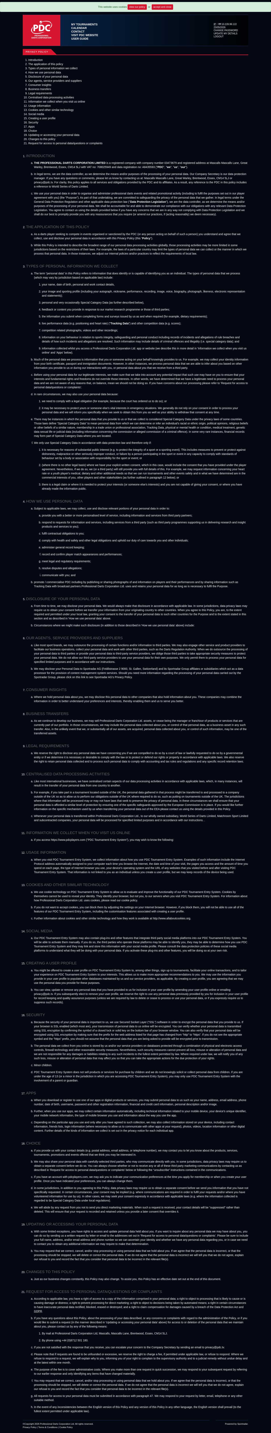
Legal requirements (40, 93)
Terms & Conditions (48, 1427)
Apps (31, 126)
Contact (77, 31)
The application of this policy (45, 64)
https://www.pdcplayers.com (68, 839)
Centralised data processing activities (51, 97)
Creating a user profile (42, 118)
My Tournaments (84, 24)
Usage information (39, 105)
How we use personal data (44, 72)
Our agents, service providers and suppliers (55, 80)
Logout (219, 36)
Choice (32, 130)
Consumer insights (39, 84)
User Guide (79, 38)
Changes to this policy (41, 139)
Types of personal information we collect (53, 68)
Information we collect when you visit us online (56, 101)
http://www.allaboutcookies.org (171, 918)
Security (33, 122)
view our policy (137, 7)
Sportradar (242, 1424)
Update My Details (225, 33)
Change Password (226, 30)
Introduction (35, 60)
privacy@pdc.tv (214, 1347)
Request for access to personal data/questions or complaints (65, 143)
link (83, 677)
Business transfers (39, 89)
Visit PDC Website (84, 35)
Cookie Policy (66, 1427)
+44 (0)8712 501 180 (74, 1340)
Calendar (79, 28)
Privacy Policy (30, 1427)
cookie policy (129, 900)
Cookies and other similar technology (51, 109)
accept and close (162, 7)
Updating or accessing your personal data (53, 134)
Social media (36, 114)
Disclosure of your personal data (48, 76)
